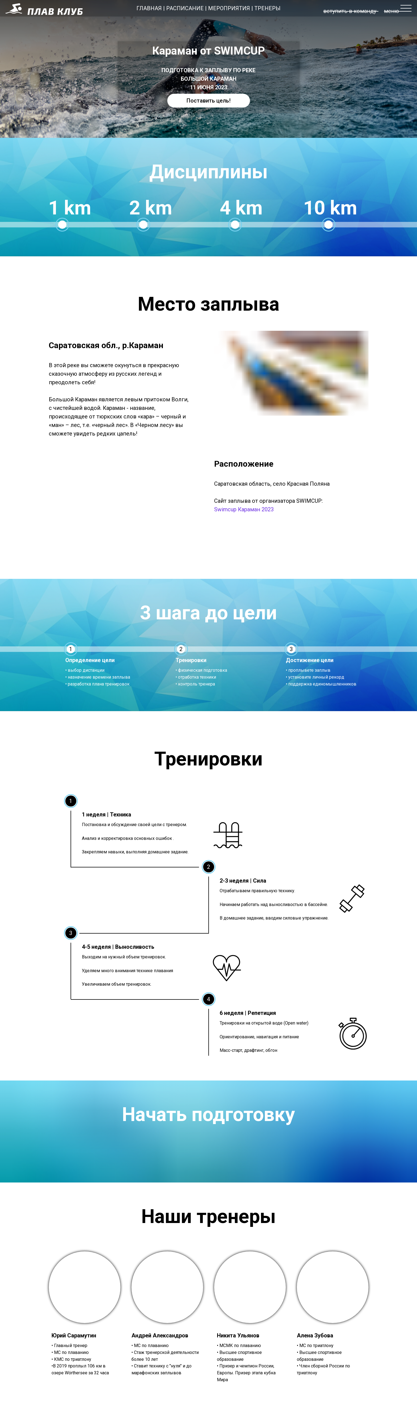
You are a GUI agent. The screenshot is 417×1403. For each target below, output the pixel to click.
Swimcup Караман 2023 (244, 509)
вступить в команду (349, 11)
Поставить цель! (209, 100)
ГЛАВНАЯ (149, 8)
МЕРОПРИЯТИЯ (229, 8)
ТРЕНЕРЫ (267, 8)
